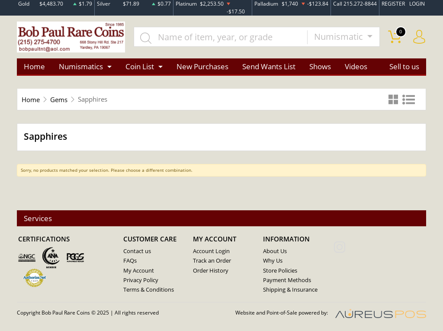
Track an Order (212, 261)
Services (38, 218)
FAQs (130, 261)
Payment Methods (287, 280)
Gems (58, 99)
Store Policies (280, 270)
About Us (275, 251)
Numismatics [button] (81, 66)
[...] (221, 37)
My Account (138, 270)
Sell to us (404, 66)
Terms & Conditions (148, 289)
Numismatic (339, 37)
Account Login (211, 251)
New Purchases (202, 66)
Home (34, 66)
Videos (356, 66)
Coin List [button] (139, 66)
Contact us (137, 251)
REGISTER (393, 3)
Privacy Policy (140, 280)
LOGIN (417, 3)
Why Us (272, 261)
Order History (210, 270)
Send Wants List (268, 66)
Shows (320, 66)
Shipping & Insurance (290, 289)
